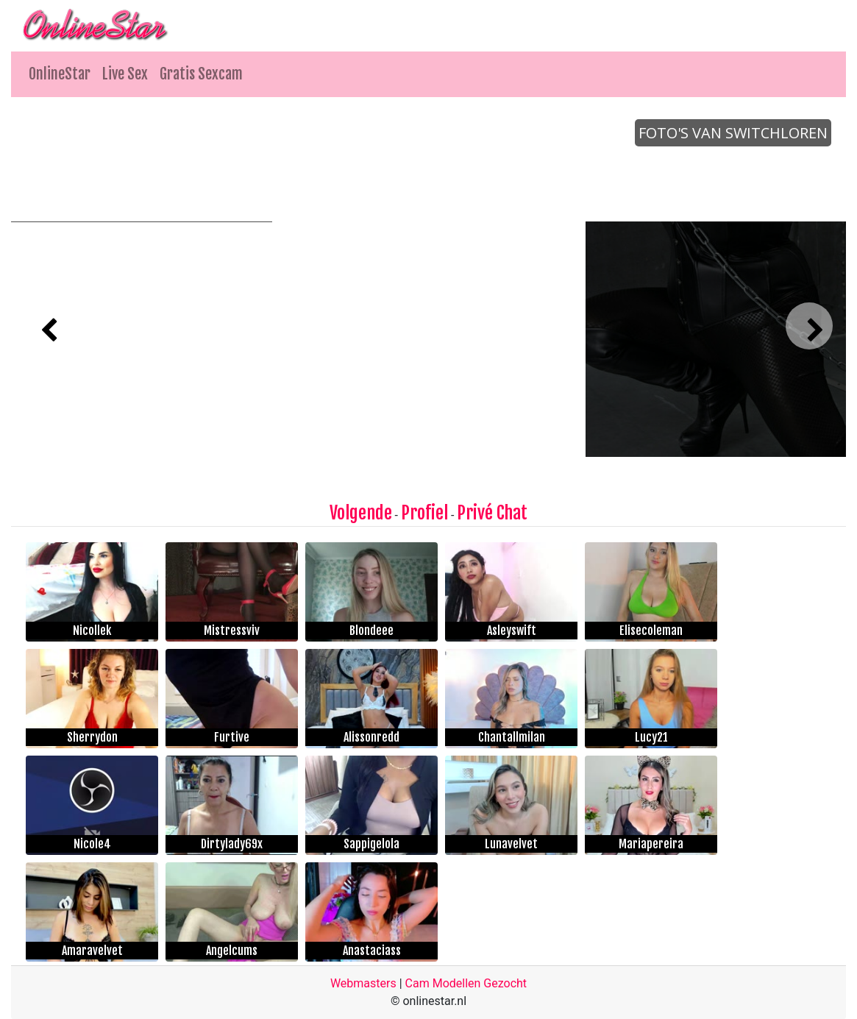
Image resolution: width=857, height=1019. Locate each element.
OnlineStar (59, 74)
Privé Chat (492, 513)
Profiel (424, 513)
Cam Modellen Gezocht (466, 983)
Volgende (361, 513)
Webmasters (363, 983)
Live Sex (125, 74)
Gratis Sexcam (201, 74)
